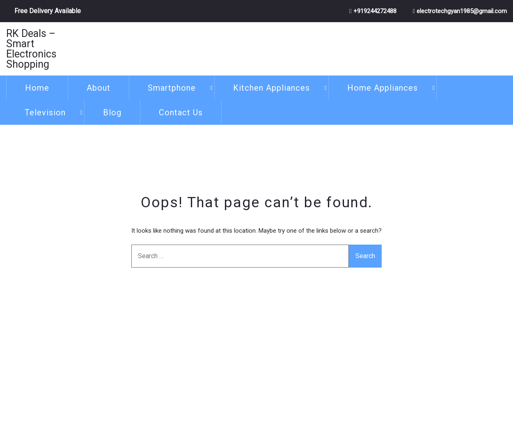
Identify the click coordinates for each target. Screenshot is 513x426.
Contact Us (181, 112)
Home (37, 88)
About (98, 88)
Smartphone (172, 88)
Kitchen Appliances (271, 88)
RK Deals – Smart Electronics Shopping (31, 48)
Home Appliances (382, 88)
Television (45, 112)
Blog (112, 112)
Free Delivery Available (47, 11)
